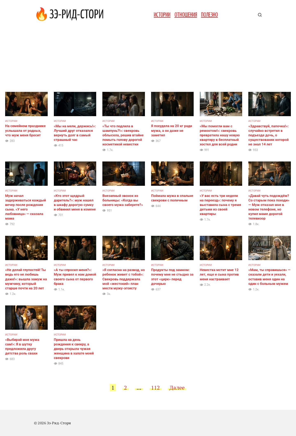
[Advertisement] (148, 61)
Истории (162, 15)
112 (155, 387)
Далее (177, 387)
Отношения (186, 15)
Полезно (209, 15)
